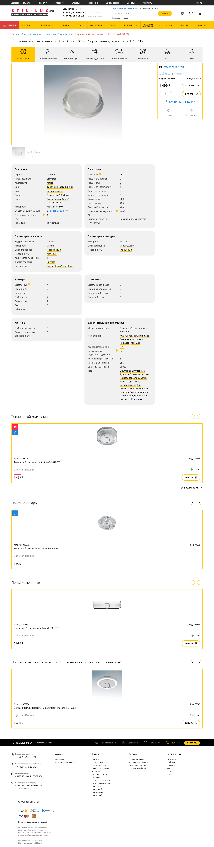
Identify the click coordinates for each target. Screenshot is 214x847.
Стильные (125, 395)
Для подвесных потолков (131, 386)
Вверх (50, 266)
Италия (51, 174)
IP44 (122, 346)
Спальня (124, 339)
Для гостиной (97, 792)
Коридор (135, 342)
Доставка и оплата (20, 2)
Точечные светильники (43, 34)
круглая (51, 261)
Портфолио (170, 762)
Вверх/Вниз (60, 266)
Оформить (192, 743)
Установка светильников (139, 762)
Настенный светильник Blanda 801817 (36, 628)
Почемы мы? (171, 759)
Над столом (133, 381)
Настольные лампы (100, 768)
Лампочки (96, 777)
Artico (50, 182)
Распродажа (60, 759)
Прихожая (144, 335)
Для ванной (97, 795)
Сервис (133, 754)
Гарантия (42, 2)
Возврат (59, 2)
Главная (15, 34)
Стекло (60, 206)
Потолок (124, 328)
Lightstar (51, 178)
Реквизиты (170, 765)
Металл (51, 206)
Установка (93, 2)
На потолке (144, 328)
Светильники (97, 762)
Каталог (9, 25)
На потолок (126, 377)
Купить (191, 94)
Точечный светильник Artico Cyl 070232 (37, 462)
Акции (59, 754)
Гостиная (132, 335)
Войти (199, 3)
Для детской (97, 789)
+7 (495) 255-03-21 (83, 15)
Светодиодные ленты (101, 780)
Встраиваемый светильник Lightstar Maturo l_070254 (45, 707)
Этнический (53, 195)
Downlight (125, 370)
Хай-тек (65, 195)
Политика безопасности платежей (32, 822)
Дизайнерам (112, 2)
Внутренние (138, 370)
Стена (133, 328)
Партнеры (170, 774)
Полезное (170, 771)
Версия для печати (174, 67)
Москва (79, 9)
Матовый (52, 253)
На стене (124, 331)
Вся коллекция (192, 487)
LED (122, 174)
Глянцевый (126, 249)
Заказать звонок (44, 742)
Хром (50, 199)
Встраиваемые (65, 34)
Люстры (95, 759)
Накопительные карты (65, 762)
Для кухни (96, 786)
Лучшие (124, 374)
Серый (65, 199)
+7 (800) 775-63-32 (82, 12)
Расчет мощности (58, 210)
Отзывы (76, 2)
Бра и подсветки (99, 765)
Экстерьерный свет (100, 774)
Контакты (147, 2)
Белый (57, 199)
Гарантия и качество (137, 765)
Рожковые (136, 399)
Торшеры (96, 771)
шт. (170, 742)
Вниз (70, 266)
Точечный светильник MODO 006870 (36, 548)
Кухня (123, 335)
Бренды (131, 2)
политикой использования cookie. (34, 835)
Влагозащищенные (140, 392)
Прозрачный (54, 202)
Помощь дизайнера (137, 768)
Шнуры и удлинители (101, 783)
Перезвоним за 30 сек (122, 8)
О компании (173, 754)
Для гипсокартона (139, 374)
